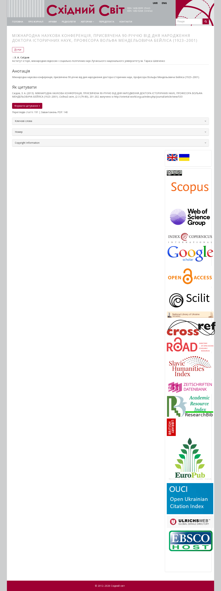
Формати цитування (27, 105)
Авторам (87, 21)
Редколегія (69, 21)
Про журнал (35, 21)
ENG (164, 3)
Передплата (106, 21)
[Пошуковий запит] (189, 21)
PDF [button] (19, 49)
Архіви (53, 21)
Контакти (125, 21)
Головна (17, 21)
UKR (155, 3)
